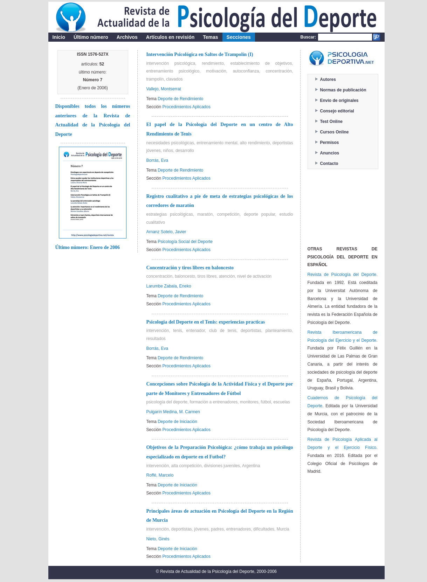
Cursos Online (334, 132)
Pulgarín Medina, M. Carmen (173, 411)
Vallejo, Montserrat (163, 88)
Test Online (331, 121)
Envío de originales (339, 100)
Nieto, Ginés (158, 538)
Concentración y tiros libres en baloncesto (190, 267)
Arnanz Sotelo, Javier (166, 231)
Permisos (329, 142)
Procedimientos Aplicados (187, 106)
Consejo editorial (337, 111)
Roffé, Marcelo (160, 475)
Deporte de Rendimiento (180, 98)
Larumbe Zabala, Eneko (168, 286)
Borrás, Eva (157, 160)
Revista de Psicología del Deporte (342, 274)
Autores (328, 79)
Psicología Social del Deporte (185, 241)
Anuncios (329, 153)
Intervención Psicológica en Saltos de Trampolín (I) (199, 54)
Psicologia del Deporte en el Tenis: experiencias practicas (205, 322)
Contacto (329, 163)
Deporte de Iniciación (177, 421)
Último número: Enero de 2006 (87, 247)
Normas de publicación (343, 90)
